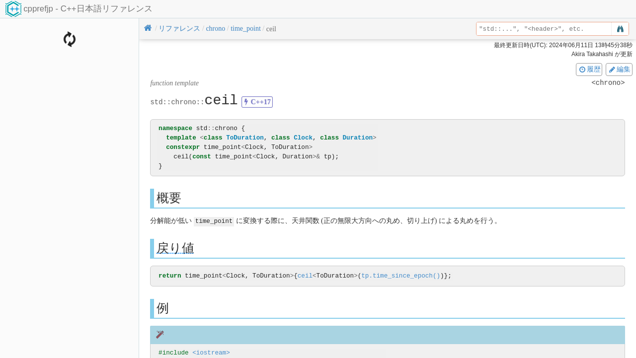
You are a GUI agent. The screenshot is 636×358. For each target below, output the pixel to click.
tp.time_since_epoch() (400, 276)
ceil (305, 276)
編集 (619, 69)
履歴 (589, 69)
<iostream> (211, 353)
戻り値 (175, 247)
